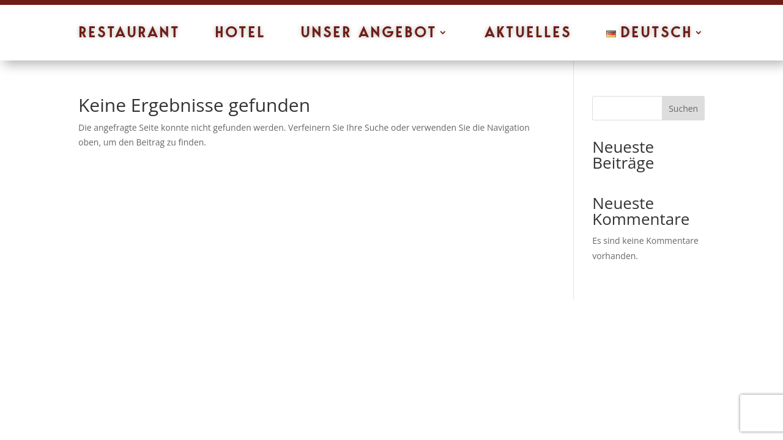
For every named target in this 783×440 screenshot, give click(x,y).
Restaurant (129, 34)
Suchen (683, 108)
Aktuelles (527, 34)
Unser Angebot (368, 34)
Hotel (240, 34)
